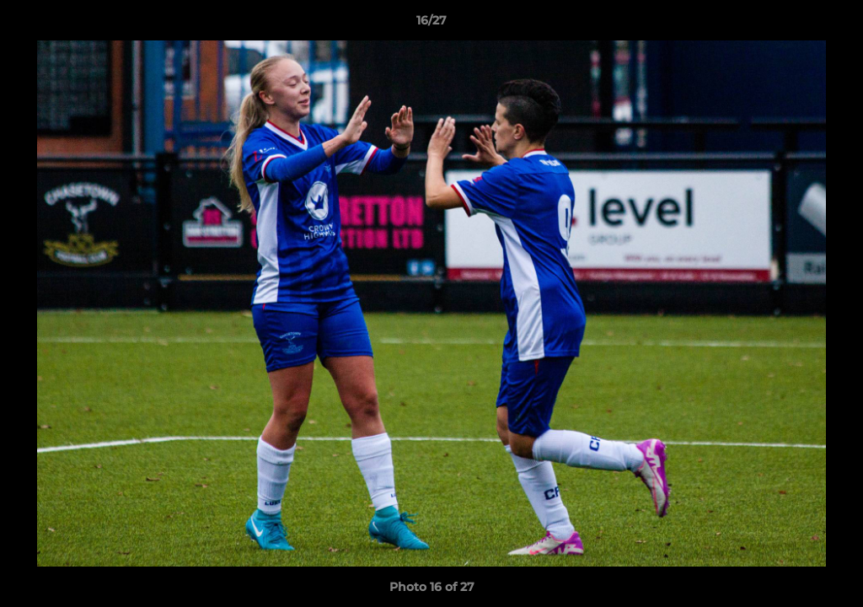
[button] (833, 24)
